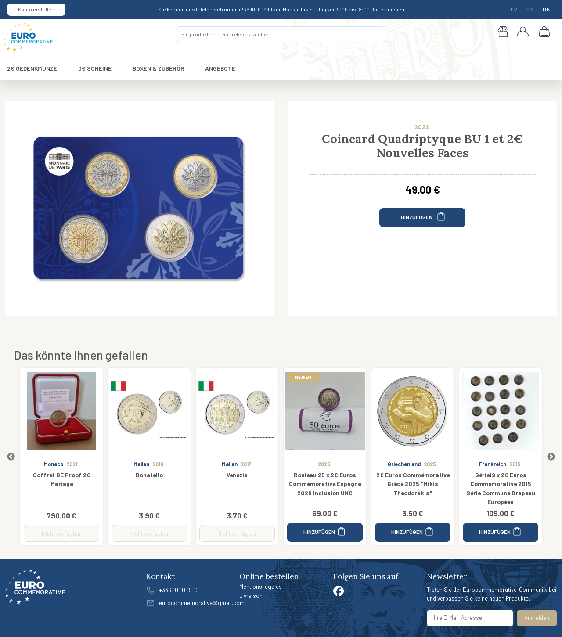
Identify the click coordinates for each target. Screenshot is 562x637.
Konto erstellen (36, 9)
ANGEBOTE (220, 68)
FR (514, 9)
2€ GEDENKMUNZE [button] (32, 68)
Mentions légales (260, 586)
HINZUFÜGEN (423, 216)
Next (551, 457)
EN (530, 9)
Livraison (251, 595)
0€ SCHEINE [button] (95, 68)
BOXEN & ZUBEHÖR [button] (158, 68)
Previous (11, 457)
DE (546, 9)
